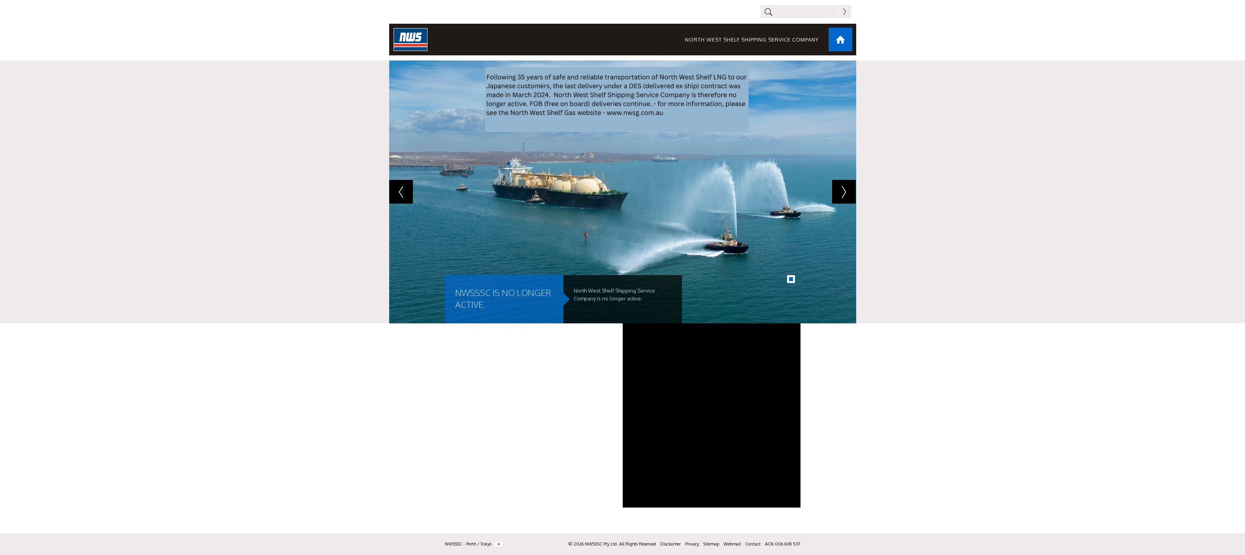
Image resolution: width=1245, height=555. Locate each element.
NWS (411, 39)
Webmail (732, 544)
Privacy (692, 544)
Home (840, 39)
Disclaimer (670, 544)
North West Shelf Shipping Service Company (752, 39)
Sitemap (711, 544)
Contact (753, 544)
